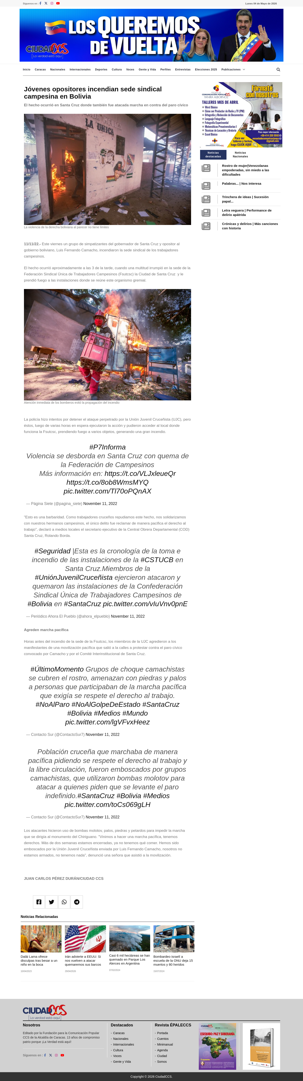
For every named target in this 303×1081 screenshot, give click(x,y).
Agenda (162, 1050)
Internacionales (80, 69)
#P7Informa (107, 447)
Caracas (40, 69)
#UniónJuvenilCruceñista (74, 577)
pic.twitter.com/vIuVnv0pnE (145, 604)
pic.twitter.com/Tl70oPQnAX (108, 491)
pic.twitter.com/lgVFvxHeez (107, 722)
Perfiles (165, 69)
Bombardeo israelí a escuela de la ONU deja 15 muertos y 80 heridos (173, 960)
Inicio (26, 69)
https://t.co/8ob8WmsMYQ (107, 482)
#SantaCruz (82, 604)
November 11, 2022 (100, 503)
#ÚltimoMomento (57, 669)
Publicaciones (231, 69)
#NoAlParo (53, 704)
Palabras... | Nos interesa (241, 183)
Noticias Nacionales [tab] (240, 154)
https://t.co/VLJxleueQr (140, 473)
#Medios (107, 713)
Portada (162, 1033)
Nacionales (57, 69)
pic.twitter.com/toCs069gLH (107, 804)
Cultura (117, 69)
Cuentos (163, 1038)
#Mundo (135, 713)
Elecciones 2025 (206, 69)
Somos (162, 1061)
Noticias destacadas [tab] (213, 154)
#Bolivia (39, 604)
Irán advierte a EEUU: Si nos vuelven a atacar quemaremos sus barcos (83, 960)
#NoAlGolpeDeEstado (105, 704)
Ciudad (162, 1056)
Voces (130, 69)
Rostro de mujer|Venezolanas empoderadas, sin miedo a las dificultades (245, 170)
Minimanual (165, 1044)
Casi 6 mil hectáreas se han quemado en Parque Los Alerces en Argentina (129, 959)
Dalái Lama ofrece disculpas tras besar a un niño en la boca (39, 960)
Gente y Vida (147, 69)
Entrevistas (183, 69)
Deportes (101, 69)
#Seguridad (53, 551)
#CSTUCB (157, 560)
